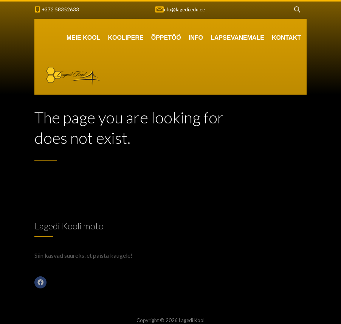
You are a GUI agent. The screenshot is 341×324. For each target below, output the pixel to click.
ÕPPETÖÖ (166, 37)
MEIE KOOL (84, 37)
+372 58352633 (60, 9)
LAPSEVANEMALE (237, 37)
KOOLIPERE (125, 37)
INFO (196, 37)
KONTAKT (286, 37)
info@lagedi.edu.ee (184, 9)
